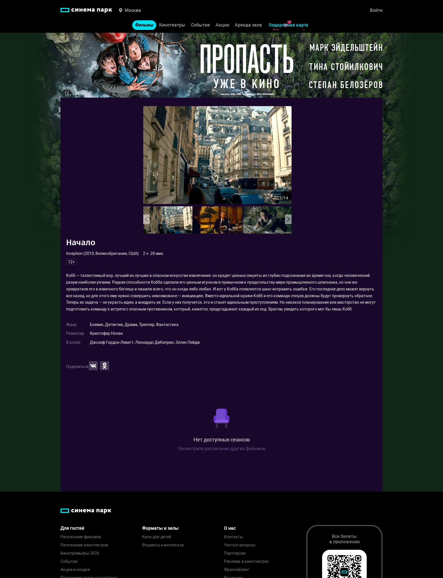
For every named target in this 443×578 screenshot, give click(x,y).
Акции (222, 25)
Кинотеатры (172, 25)
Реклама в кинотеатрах (246, 561)
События (200, 25)
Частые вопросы (240, 545)
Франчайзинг (236, 570)
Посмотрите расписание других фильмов (221, 448)
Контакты (233, 537)
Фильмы (144, 25)
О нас (230, 528)
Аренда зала (248, 25)
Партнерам (234, 553)
